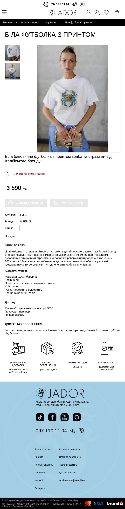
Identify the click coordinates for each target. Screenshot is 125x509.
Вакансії (39, 480)
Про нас (39, 457)
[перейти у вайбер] (82, 4)
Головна (7, 22)
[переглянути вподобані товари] (107, 12)
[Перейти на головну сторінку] (62, 13)
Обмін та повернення (70, 457)
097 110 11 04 (51, 430)
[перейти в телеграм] (74, 4)
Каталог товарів (29, 22)
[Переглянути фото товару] (12, 53)
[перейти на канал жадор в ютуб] (64, 417)
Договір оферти (67, 472)
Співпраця (40, 488)
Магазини (40, 472)
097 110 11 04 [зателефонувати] (59, 4)
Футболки (51, 22)
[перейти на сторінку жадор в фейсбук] (52, 417)
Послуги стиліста (44, 464)
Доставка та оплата (69, 449)
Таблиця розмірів (68, 464)
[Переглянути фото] (72, 98)
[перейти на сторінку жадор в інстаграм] (76, 417)
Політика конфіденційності (73, 480)
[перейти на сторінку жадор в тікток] (40, 417)
